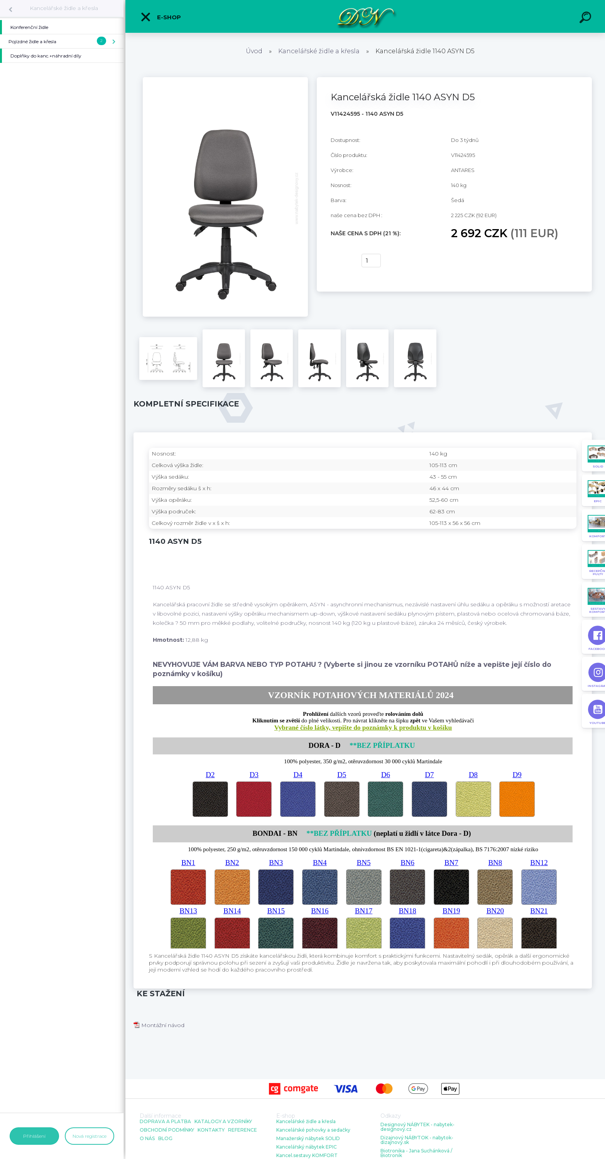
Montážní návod (159, 1025)
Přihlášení (34, 1136)
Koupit (341, 261)
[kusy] (371, 260)
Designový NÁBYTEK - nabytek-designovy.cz (417, 1127)
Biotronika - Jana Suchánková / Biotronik (416, 1153)
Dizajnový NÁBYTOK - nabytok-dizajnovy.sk (416, 1140)
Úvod (254, 51)
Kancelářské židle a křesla (64, 8)
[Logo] (365, 16)
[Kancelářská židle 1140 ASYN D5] (225, 79)
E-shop (160, 17)
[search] (586, 18)
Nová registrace (89, 1136)
